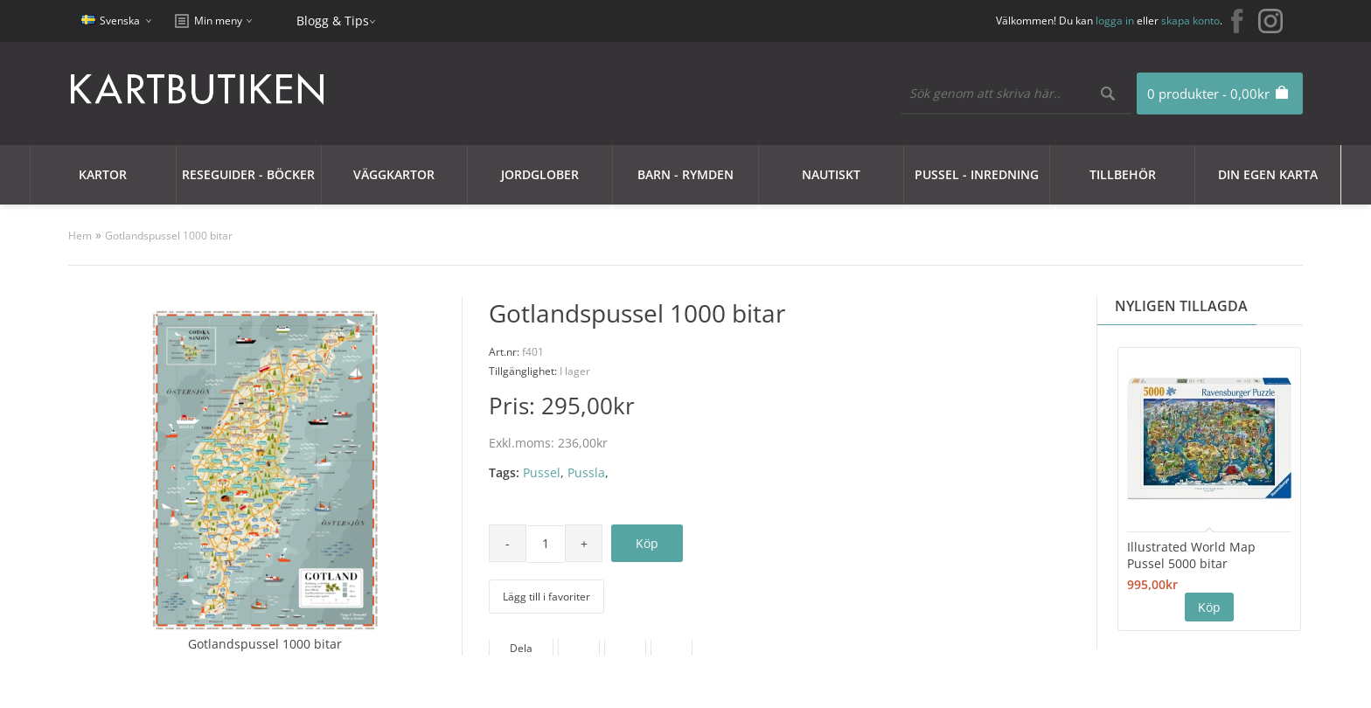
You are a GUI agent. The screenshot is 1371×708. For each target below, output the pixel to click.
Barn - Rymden (685, 174)
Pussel (541, 472)
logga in (1115, 20)
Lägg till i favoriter (546, 596)
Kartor (103, 174)
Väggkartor (394, 174)
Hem (80, 235)
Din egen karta (1268, 174)
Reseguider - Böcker (248, 174)
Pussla (586, 472)
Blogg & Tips (332, 20)
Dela (521, 648)
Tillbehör (1122, 174)
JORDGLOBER (540, 174)
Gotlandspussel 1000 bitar (169, 235)
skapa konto (1190, 20)
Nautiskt (831, 174)
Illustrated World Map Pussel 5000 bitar (1191, 555)
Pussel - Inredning (977, 174)
